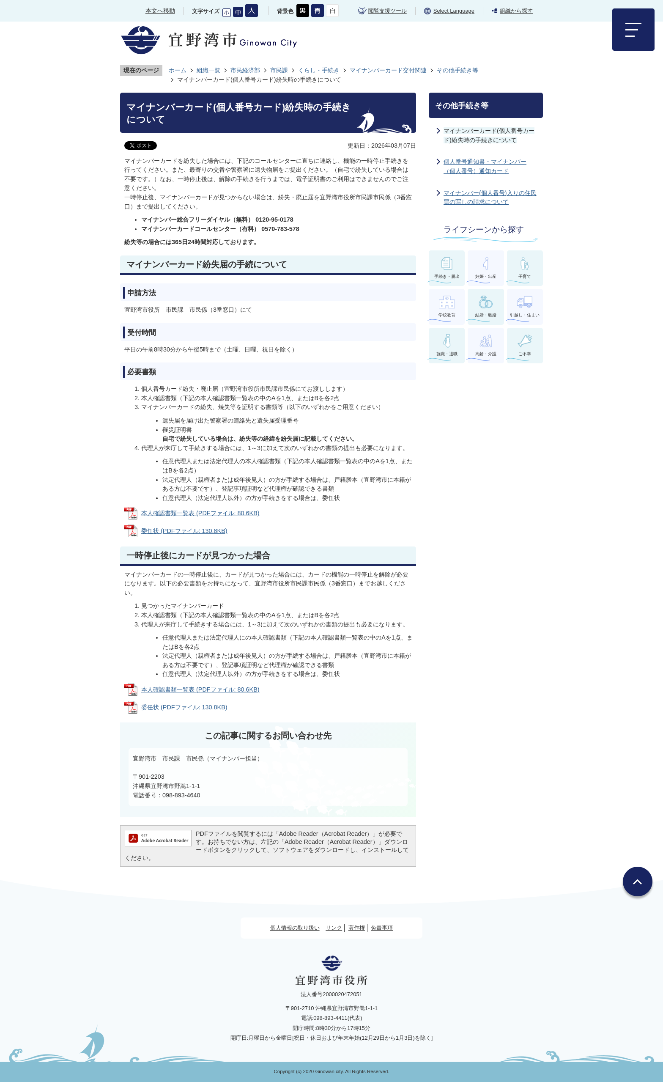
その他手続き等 (457, 70)
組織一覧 (208, 70)
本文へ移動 (160, 10)
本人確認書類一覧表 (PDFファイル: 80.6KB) (200, 513)
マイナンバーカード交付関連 (388, 70)
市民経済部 (245, 70)
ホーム (177, 70)
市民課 (279, 70)
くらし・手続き (319, 70)
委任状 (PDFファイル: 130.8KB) (184, 530)
